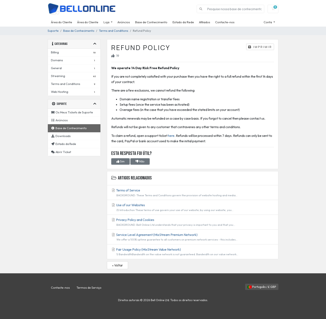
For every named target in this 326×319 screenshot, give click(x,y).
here (171, 136)
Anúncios (123, 22)
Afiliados (204, 22)
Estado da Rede (183, 22)
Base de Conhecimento (151, 22)
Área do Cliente (61, 22)
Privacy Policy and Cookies (192, 222)
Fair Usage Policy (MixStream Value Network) (192, 251)
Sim (120, 161)
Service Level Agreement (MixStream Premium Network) (192, 237)
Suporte (53, 31)
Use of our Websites (192, 207)
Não (140, 161)
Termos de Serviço (89, 288)
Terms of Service (192, 192)
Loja (106, 22)
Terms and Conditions (113, 31)
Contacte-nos (225, 22)
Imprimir (260, 47)
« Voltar (117, 265)
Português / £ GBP (261, 287)
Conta (268, 22)
